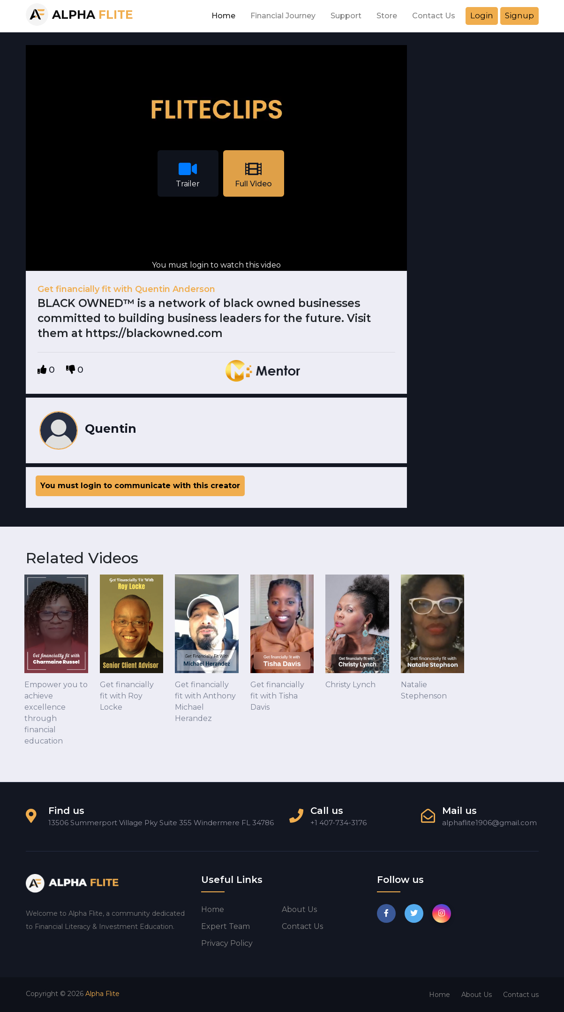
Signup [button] (519, 15)
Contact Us (433, 15)
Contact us (302, 926)
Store (386, 15)
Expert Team (225, 926)
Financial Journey (283, 15)
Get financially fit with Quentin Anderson (126, 289)
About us (299, 909)
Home (223, 15)
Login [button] (481, 15)
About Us (476, 994)
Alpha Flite (102, 993)
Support (346, 15)
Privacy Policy (227, 943)
